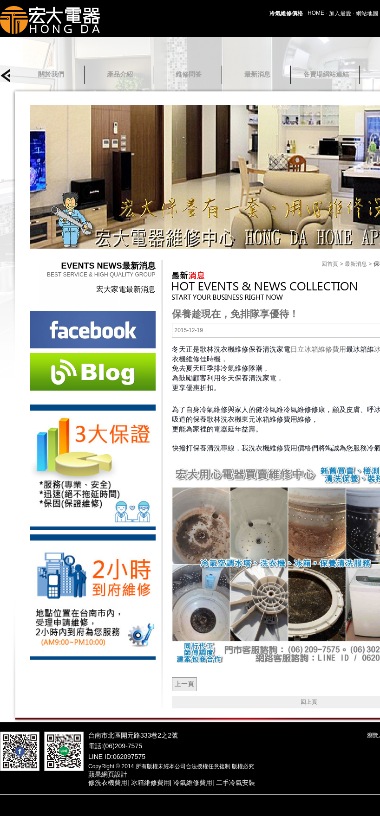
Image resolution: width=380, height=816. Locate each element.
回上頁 (309, 702)
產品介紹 (120, 74)
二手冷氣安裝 (235, 782)
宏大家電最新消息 (126, 289)
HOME (316, 13)
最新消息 (257, 74)
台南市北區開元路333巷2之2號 (133, 735)
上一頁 (184, 683)
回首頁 (329, 264)
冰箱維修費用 (150, 782)
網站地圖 (367, 13)
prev (8, 75)
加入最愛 (340, 13)
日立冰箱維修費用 (318, 349)
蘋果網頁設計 (107, 774)
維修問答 (189, 74)
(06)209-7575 (122, 746)
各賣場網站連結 (326, 74)
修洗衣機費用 (107, 782)
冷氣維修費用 (192, 782)
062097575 (129, 756)
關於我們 (51, 74)
